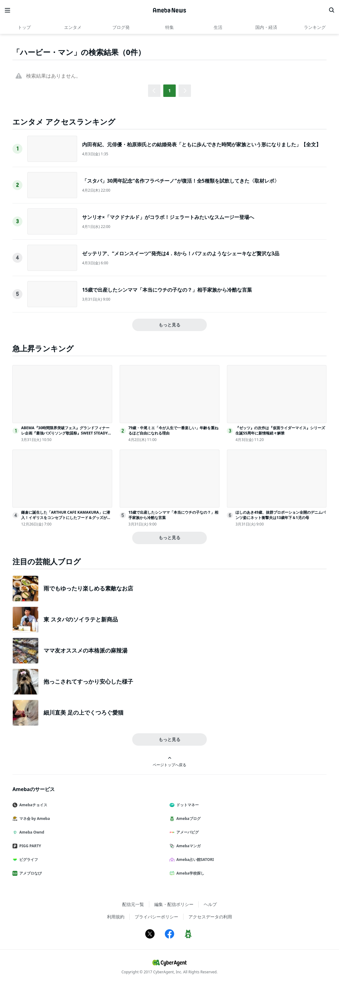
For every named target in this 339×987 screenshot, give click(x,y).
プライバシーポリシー (156, 917)
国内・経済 (266, 27)
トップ (24, 27)
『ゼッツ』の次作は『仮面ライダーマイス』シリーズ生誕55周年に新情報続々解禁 (280, 430)
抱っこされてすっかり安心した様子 (88, 681)
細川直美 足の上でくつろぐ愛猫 (83, 712)
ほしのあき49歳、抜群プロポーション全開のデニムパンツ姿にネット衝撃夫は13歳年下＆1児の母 (280, 515)
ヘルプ (210, 904)
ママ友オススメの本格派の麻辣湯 (86, 650)
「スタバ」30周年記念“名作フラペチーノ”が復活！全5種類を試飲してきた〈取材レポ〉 (180, 180)
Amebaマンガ (188, 845)
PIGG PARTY (29, 845)
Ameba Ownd (30, 832)
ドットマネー (187, 804)
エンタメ (72, 27)
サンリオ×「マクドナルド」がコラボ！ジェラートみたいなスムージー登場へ (168, 217)
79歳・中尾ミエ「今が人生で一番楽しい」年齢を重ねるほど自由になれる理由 (173, 430)
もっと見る (169, 325)
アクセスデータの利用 (210, 917)
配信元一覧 (133, 904)
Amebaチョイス (32, 804)
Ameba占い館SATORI (194, 859)
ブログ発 (121, 27)
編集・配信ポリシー (173, 904)
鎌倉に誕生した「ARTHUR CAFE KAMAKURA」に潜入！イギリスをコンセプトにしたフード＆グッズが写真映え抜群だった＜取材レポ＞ (66, 517)
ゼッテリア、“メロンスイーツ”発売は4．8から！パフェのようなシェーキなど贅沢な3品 (180, 253)
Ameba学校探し (189, 873)
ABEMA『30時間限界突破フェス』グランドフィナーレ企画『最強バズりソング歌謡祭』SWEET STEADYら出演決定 (66, 433)
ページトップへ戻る (169, 761)
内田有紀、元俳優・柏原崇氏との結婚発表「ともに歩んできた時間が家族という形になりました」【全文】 (201, 144)
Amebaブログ (188, 818)
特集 (169, 27)
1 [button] (169, 90)
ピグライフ (27, 859)
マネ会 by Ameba (33, 818)
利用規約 (115, 917)
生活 (218, 27)
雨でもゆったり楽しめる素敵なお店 (88, 588)
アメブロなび (29, 873)
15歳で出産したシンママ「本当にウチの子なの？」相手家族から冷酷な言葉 (167, 289)
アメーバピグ (187, 832)
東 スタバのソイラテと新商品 (81, 619)
